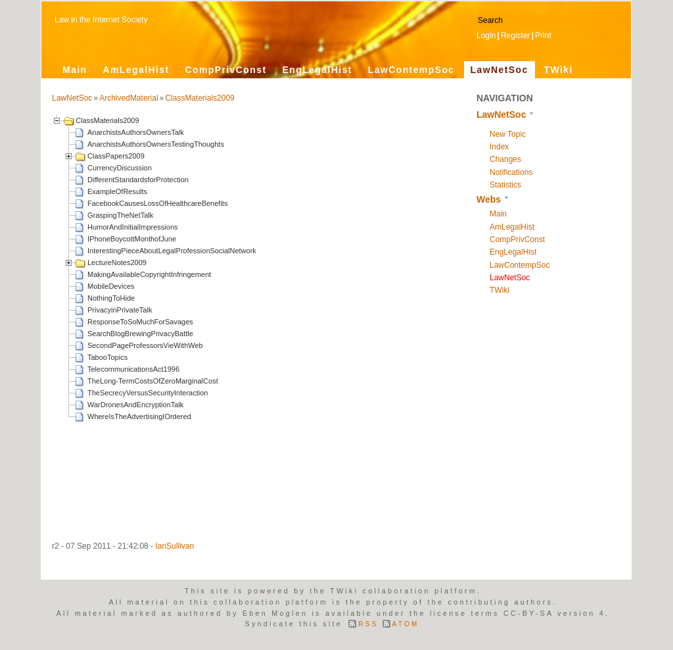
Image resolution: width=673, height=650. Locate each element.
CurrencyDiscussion (119, 168)
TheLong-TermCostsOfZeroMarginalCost (152, 381)
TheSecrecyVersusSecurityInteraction (147, 393)
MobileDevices (111, 286)
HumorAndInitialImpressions (132, 227)
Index (499, 146)
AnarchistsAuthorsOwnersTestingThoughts (155, 144)
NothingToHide (111, 298)
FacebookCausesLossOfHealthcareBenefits (157, 203)
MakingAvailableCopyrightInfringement (149, 274)
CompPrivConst (225, 69)
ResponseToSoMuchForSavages (140, 322)
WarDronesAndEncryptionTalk (135, 405)
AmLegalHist (136, 69)
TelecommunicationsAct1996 (133, 369)
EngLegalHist (317, 69)
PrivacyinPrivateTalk (119, 310)
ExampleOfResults (117, 191)
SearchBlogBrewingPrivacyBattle (140, 334)
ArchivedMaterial (128, 98)
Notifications (511, 172)
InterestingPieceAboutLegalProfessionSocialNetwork (171, 251)
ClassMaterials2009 (199, 98)
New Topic (508, 134)
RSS (368, 624)
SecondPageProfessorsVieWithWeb (145, 345)
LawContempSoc (411, 69)
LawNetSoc (499, 69)
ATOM (405, 624)
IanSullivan (174, 546)
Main (74, 69)
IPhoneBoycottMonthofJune (131, 239)
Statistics (505, 184)
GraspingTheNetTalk (120, 215)
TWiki (558, 69)
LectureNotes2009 (117, 262)
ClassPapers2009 (116, 156)
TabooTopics (107, 357)
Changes (505, 159)
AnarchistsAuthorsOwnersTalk (135, 132)
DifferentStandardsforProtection (138, 180)
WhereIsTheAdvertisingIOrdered (139, 416)
